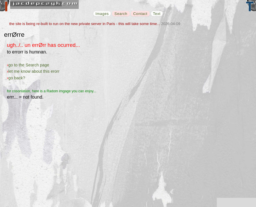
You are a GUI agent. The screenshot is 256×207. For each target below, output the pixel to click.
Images (102, 14)
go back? (16, 78)
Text (157, 14)
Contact (140, 14)
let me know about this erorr (34, 71)
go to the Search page (28, 65)
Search (120, 14)
